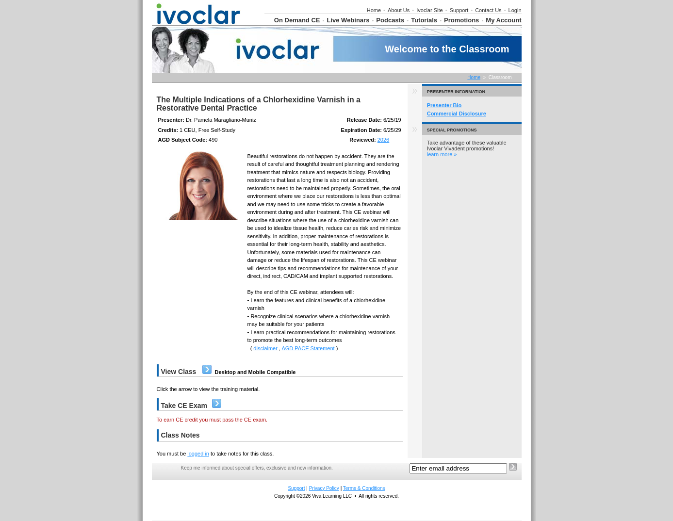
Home (374, 10)
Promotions (461, 20)
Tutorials (424, 20)
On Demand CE (297, 20)
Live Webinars (348, 20)
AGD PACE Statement (307, 348)
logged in (198, 453)
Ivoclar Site (429, 10)
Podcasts (390, 20)
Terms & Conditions (364, 488)
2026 (383, 140)
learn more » (442, 154)
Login (515, 10)
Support (459, 10)
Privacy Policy (324, 488)
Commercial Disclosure (456, 113)
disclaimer (265, 348)
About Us (399, 10)
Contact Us (488, 10)
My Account (503, 20)
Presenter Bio (444, 105)
